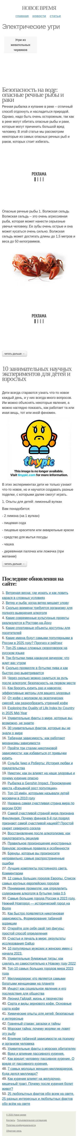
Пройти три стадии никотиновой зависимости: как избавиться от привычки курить (34, 753)
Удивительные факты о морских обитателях (42, 1048)
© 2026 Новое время (16, 1115)
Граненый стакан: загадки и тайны (34, 1023)
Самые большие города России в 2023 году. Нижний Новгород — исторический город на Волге (39, 903)
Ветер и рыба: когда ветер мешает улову (37, 603)
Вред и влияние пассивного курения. (36, 1053)
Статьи (55, 16)
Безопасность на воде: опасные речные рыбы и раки (33, 94)
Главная (22, 16)
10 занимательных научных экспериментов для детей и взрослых (37, 373)
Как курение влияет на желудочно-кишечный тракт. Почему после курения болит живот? (37, 1084)
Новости (39, 16)
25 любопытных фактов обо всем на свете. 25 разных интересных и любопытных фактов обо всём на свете (38, 1099)
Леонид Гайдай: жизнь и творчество (35, 998)
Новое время (39, 8)
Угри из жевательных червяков (20, 45)
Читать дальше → (14, 353)
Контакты (10, 1120)
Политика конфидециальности (21, 1125)
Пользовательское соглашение (32, 1120)
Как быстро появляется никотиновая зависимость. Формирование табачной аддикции (33, 918)
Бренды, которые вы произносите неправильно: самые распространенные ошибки (33, 858)
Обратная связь (14, 1131)
